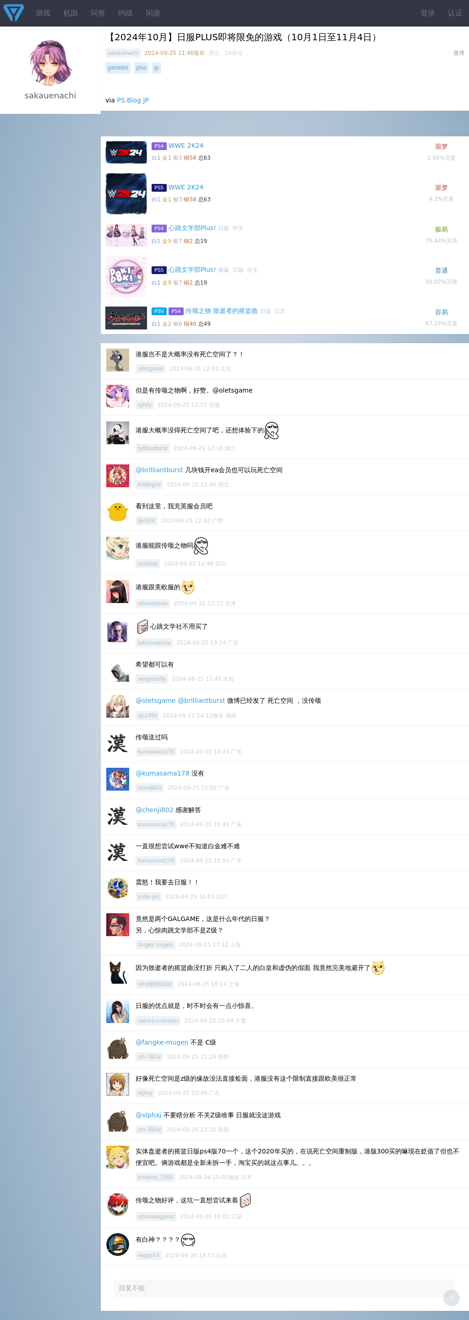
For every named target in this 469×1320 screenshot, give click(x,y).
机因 (70, 13)
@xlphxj (148, 1115)
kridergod (149, 484)
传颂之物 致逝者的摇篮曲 (221, 310)
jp (156, 68)
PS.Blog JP (133, 100)
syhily (145, 405)
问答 (98, 13)
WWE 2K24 (186, 145)
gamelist (118, 68)
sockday (148, 563)
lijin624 (146, 520)
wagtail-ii (148, 1255)
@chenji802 (155, 810)
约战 (125, 13)
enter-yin (148, 897)
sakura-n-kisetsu (158, 1021)
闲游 (153, 13)
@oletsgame (156, 700)
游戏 (43, 13)
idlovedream (153, 603)
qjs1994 (147, 715)
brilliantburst (153, 448)
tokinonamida (154, 643)
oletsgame (150, 369)
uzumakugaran (156, 1216)
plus (141, 68)
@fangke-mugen (162, 1042)
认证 (455, 13)
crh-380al (149, 1057)
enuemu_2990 (155, 1177)
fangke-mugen (155, 945)
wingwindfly (152, 679)
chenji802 (149, 788)
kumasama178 (156, 752)
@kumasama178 (163, 773)
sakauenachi (123, 53)
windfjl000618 (154, 984)
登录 (427, 13)
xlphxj (145, 1093)
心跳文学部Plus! (192, 228)
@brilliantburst (159, 470)
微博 (458, 53)
